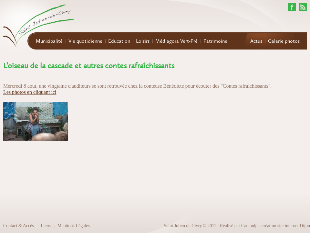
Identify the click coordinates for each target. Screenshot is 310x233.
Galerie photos (284, 41)
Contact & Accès (18, 225)
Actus (256, 41)
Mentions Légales (73, 225)
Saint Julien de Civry (183, 225)
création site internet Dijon (286, 225)
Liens (46, 225)
